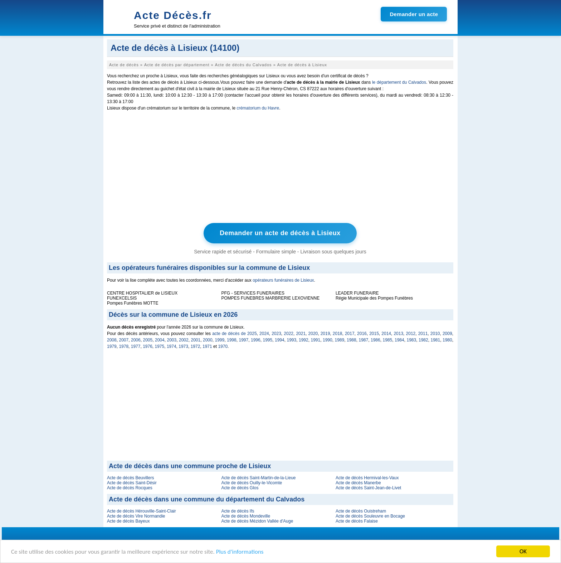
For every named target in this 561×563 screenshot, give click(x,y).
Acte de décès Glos (239, 487)
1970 (223, 346)
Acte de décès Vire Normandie (136, 516)
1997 (244, 340)
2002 (184, 340)
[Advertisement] (280, 168)
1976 (147, 346)
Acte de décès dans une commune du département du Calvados (206, 499)
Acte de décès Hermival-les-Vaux (367, 477)
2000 (208, 340)
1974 (171, 346)
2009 (447, 333)
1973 (183, 346)
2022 (288, 333)
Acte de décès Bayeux (128, 521)
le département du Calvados (399, 82)
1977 (136, 346)
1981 (435, 340)
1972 (195, 346)
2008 (112, 340)
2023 (276, 333)
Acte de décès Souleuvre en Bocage (370, 516)
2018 (337, 333)
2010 (435, 333)
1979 (112, 346)
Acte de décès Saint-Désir (132, 482)
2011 (423, 333)
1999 (220, 340)
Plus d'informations (240, 552)
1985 (387, 340)
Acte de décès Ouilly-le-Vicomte (251, 482)
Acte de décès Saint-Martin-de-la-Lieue (258, 477)
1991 (316, 340)
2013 (398, 333)
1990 (327, 340)
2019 (325, 333)
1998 (231, 340)
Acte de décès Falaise (357, 521)
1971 (207, 346)
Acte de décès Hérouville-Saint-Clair (141, 511)
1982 (423, 340)
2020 (313, 333)
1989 (340, 340)
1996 (255, 340)
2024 (264, 333)
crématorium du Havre (257, 108)
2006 (136, 340)
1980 (447, 340)
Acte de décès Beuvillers (130, 477)
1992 (303, 340)
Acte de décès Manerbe (358, 482)
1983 (411, 340)
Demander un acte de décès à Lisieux (280, 233)
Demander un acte (414, 14)
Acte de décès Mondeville (245, 516)
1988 (351, 340)
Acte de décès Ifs (237, 511)
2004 (160, 340)
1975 (160, 346)
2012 (411, 333)
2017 (350, 333)
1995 (268, 340)
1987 (364, 340)
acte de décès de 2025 (234, 333)
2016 (362, 333)
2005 (148, 340)
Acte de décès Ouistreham (361, 511)
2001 (196, 340)
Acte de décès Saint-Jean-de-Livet (368, 487)
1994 (279, 340)
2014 (386, 333)
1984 (399, 340)
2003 (172, 340)
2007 (124, 340)
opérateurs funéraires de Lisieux (283, 280)
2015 (374, 333)
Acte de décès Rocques (129, 487)
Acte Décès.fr (173, 15)
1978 (123, 346)
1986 (375, 340)
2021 (301, 333)
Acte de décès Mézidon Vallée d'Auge (257, 521)
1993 (292, 340)
